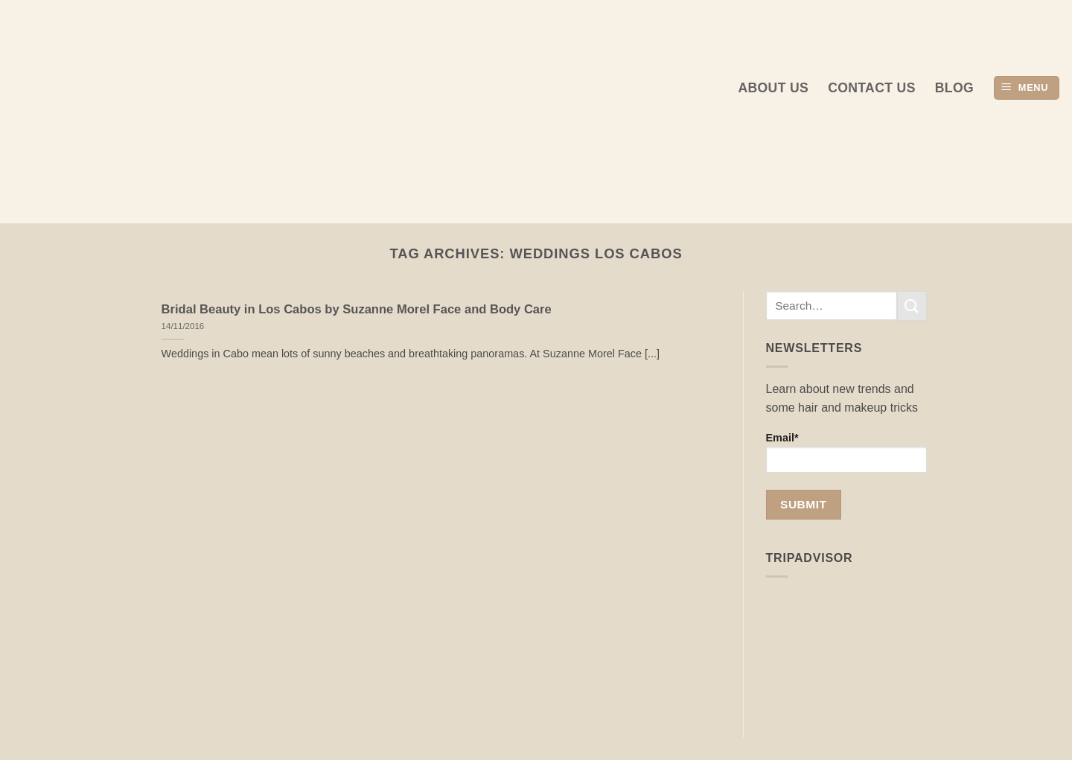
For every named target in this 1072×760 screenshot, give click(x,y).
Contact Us (872, 87)
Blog (954, 87)
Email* (847, 452)
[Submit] (912, 305)
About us (773, 87)
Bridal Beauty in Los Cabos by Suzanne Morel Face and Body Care (357, 309)
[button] (1026, 88)
